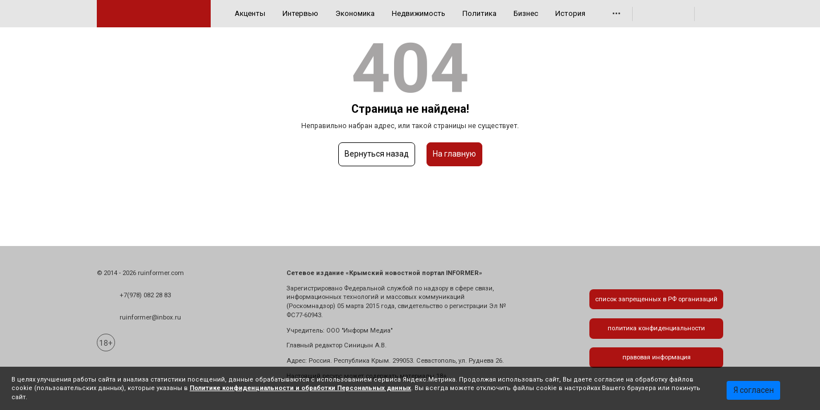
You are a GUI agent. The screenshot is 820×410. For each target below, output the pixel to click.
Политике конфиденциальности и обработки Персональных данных (300, 388)
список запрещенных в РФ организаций (656, 299)
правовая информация (656, 357)
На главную (454, 153)
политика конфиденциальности (656, 328)
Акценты (250, 13)
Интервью (300, 13)
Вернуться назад (377, 153)
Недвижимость (418, 13)
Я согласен (753, 390)
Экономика (355, 13)
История (570, 13)
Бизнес (526, 13)
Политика (479, 13)
